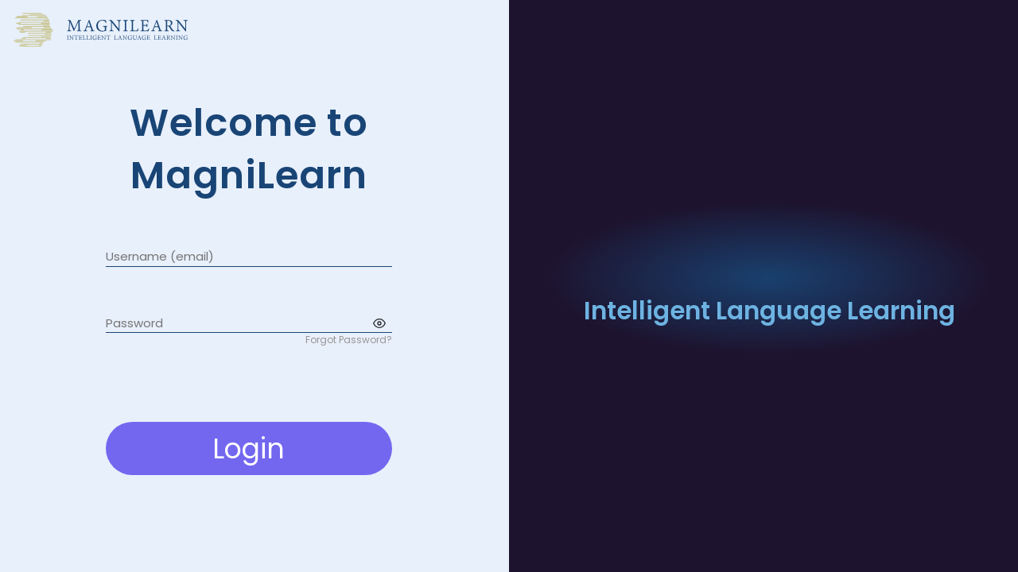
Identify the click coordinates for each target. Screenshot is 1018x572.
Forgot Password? (348, 339)
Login (248, 448)
